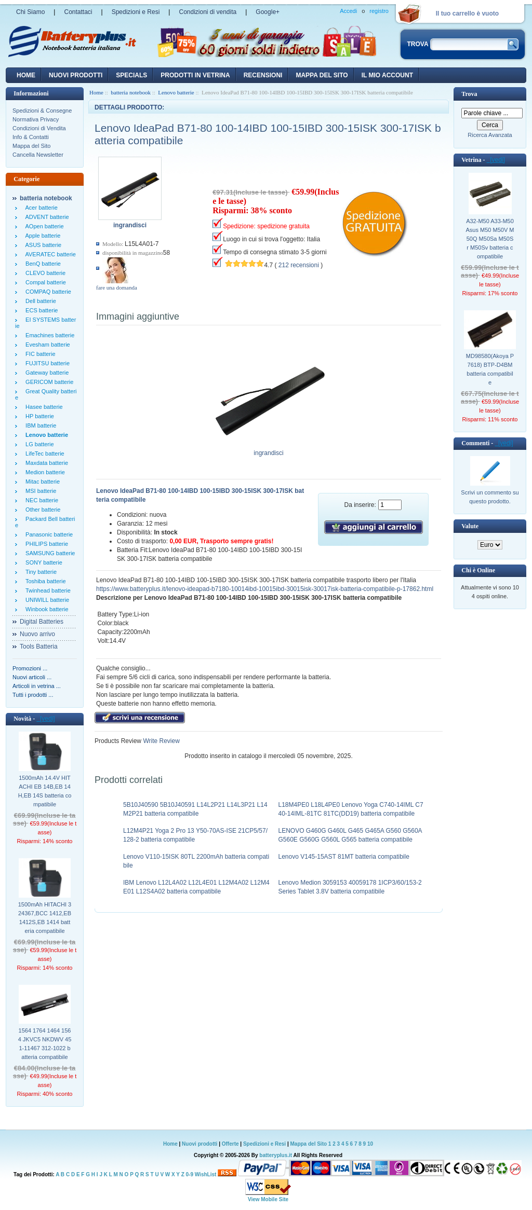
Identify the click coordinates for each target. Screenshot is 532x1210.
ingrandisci (268, 450)
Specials (131, 75)
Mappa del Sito (31, 146)
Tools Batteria (39, 646)
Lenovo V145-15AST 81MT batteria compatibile (343, 856)
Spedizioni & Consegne (42, 110)
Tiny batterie (39, 572)
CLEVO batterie (43, 273)
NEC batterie (40, 500)
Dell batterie (39, 301)
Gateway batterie (45, 372)
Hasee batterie (42, 407)
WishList (206, 1174)
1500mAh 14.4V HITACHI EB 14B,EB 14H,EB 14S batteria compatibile (45, 791)
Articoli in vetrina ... (36, 686)
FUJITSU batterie (46, 363)
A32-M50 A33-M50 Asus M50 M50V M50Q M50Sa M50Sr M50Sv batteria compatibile (490, 238)
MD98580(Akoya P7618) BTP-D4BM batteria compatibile (490, 369)
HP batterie (38, 416)
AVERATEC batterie (49, 254)
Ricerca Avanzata (490, 135)
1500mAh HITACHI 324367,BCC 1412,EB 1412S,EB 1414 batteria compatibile (45, 917)
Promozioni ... (29, 668)
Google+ (268, 12)
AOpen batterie (43, 226)
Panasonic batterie (47, 534)
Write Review (160, 741)
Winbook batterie (45, 609)
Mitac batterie (41, 481)
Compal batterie (44, 282)
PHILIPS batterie (45, 544)
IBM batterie (39, 425)
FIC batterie (39, 354)
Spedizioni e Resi (136, 12)
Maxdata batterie (45, 463)
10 (370, 1144)
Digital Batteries (41, 621)
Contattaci (78, 12)
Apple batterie (41, 235)
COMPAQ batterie (46, 291)
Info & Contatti (30, 137)
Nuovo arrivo (37, 634)
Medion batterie (43, 472)
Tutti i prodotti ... (32, 695)
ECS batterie (40, 310)
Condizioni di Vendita (39, 128)
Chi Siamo (30, 12)
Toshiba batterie (44, 581)
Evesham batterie (46, 344)
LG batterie (38, 444)
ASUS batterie (41, 245)
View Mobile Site (268, 1199)
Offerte (231, 1144)
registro (379, 11)
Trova (469, 94)
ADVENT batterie (45, 217)
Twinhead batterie (46, 590)
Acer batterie (40, 207)
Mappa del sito (322, 75)
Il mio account (387, 75)
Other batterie (41, 509)
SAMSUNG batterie (48, 553)
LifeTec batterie (43, 453)
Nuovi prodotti (199, 1144)
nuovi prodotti (75, 75)
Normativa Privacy (35, 119)
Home (26, 75)
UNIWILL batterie (45, 600)
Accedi (348, 11)
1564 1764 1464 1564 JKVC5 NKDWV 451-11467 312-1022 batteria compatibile (45, 1043)
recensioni (263, 75)
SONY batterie (42, 562)
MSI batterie (39, 491)
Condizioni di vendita (207, 12)
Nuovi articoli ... (31, 677)
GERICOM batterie (47, 382)
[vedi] (45, 718)
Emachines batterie (48, 335)
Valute (469, 526)
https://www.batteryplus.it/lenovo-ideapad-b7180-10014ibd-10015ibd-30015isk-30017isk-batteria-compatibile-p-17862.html (264, 589)
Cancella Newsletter (37, 155)
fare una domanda (116, 287)
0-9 (189, 1174)
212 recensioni (298, 265)
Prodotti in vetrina (195, 75)
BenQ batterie (41, 263)
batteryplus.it (276, 1155)
